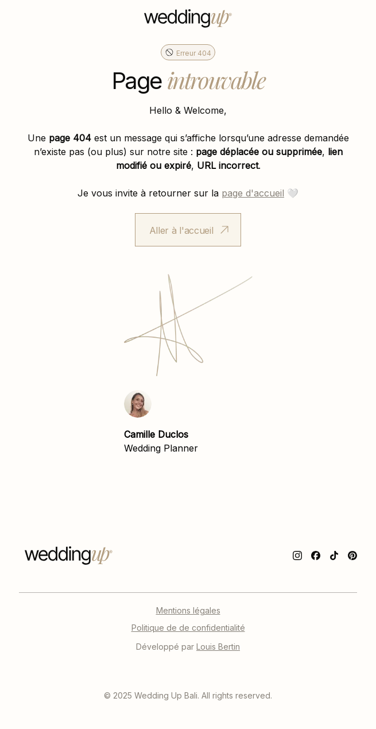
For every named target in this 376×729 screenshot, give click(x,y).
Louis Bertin (218, 646)
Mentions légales (188, 610)
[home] (188, 18)
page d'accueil (253, 192)
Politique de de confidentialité (188, 627)
